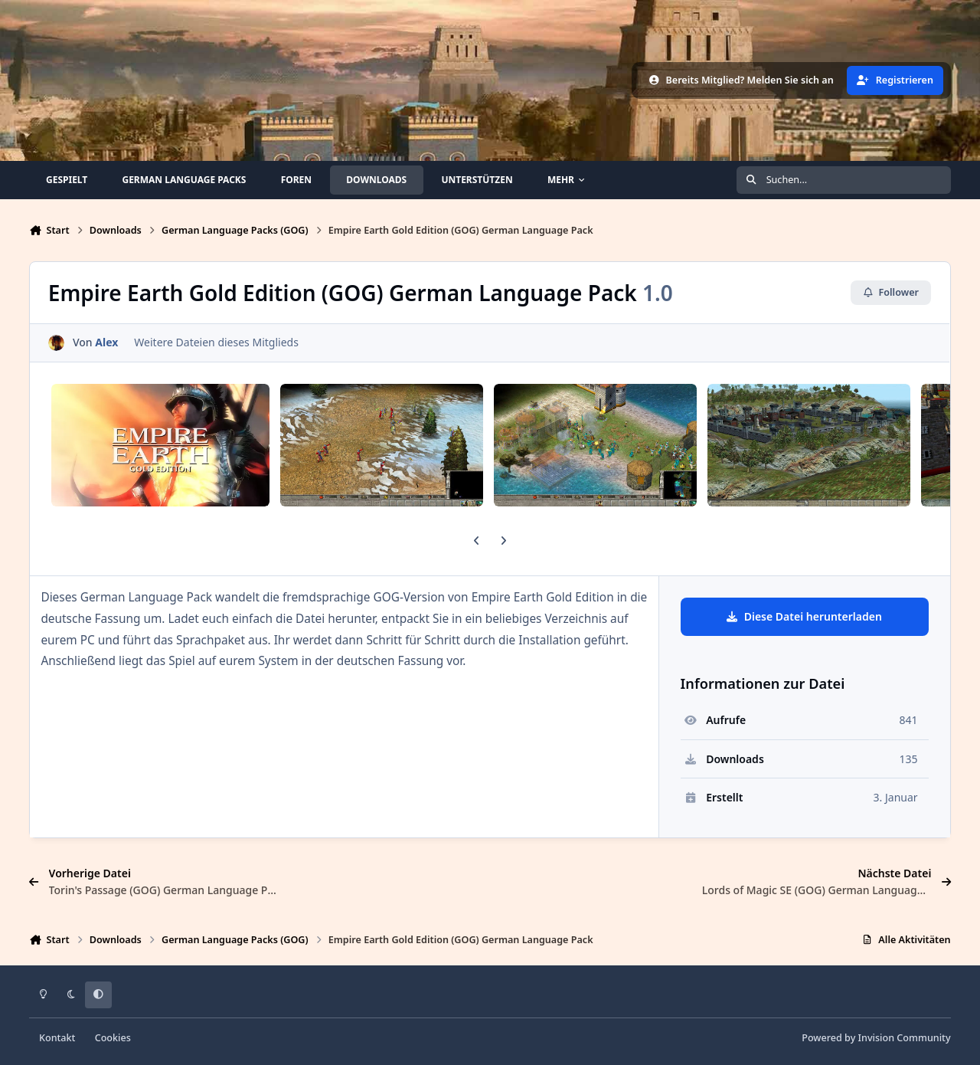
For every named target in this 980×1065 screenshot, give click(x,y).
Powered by (876, 1037)
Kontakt (57, 1037)
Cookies (113, 1037)
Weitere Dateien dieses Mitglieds (217, 343)
